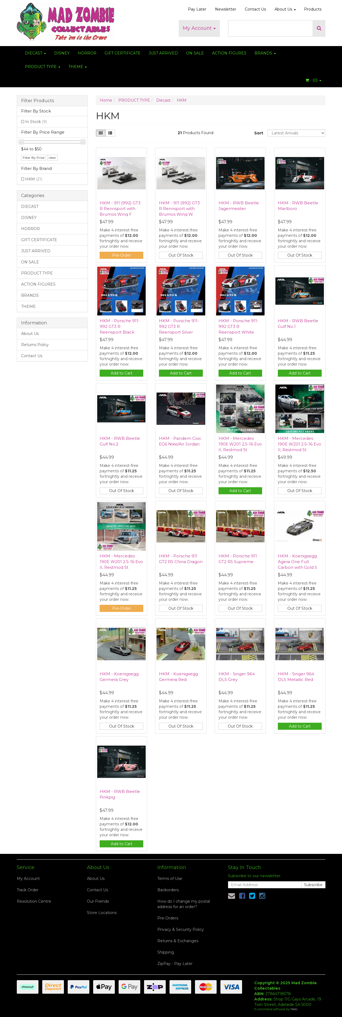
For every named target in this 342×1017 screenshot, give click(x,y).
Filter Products (37, 100)
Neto (294, 1009)
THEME (78, 66)
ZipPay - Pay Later (175, 963)
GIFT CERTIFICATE (123, 53)
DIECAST (35, 53)
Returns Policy (35, 344)
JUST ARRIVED (163, 53)
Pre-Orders (167, 918)
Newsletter (225, 9)
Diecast (163, 100)
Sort (258, 133)
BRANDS (265, 53)
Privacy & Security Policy (180, 929)
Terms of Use (169, 878)
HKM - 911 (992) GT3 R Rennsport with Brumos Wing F (120, 208)
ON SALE (195, 53)
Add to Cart (121, 373)
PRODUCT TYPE (42, 66)
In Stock (36, 121)
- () (313, 80)
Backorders (168, 889)
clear (52, 158)
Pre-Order (121, 255)
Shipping (165, 952)
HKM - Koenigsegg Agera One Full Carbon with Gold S (297, 561)
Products (312, 9)
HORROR (87, 53)
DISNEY (62, 53)
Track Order (27, 889)
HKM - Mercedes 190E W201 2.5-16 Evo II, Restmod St (240, 444)
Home (106, 100)
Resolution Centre (34, 901)
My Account (199, 28)
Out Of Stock (180, 255)
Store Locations (102, 912)
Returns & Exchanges (177, 940)
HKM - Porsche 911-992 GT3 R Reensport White (239, 326)
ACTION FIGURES (229, 53)
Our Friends (98, 901)
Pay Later (197, 9)
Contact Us (255, 9)
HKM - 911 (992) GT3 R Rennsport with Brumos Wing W (179, 208)
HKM (33, 179)
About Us (285, 9)
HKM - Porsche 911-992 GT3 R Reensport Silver (179, 326)
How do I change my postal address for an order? (183, 904)
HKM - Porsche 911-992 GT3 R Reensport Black (120, 326)
